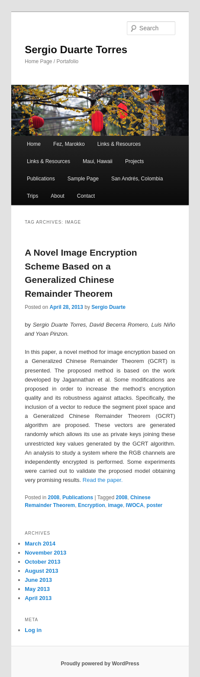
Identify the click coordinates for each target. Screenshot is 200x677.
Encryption (91, 505)
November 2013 (45, 552)
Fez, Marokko (69, 144)
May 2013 (37, 589)
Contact (86, 196)
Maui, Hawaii (98, 161)
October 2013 (42, 561)
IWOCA (135, 505)
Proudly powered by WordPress (100, 664)
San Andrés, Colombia (137, 179)
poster (155, 505)
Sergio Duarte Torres (76, 49)
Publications (41, 179)
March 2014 (40, 543)
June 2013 (38, 580)
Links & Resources (119, 144)
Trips (32, 196)
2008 (54, 497)
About (57, 196)
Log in (33, 630)
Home (34, 144)
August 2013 (41, 571)
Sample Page (83, 179)
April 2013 (38, 598)
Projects (134, 161)
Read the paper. (103, 480)
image (115, 505)
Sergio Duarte (108, 307)
